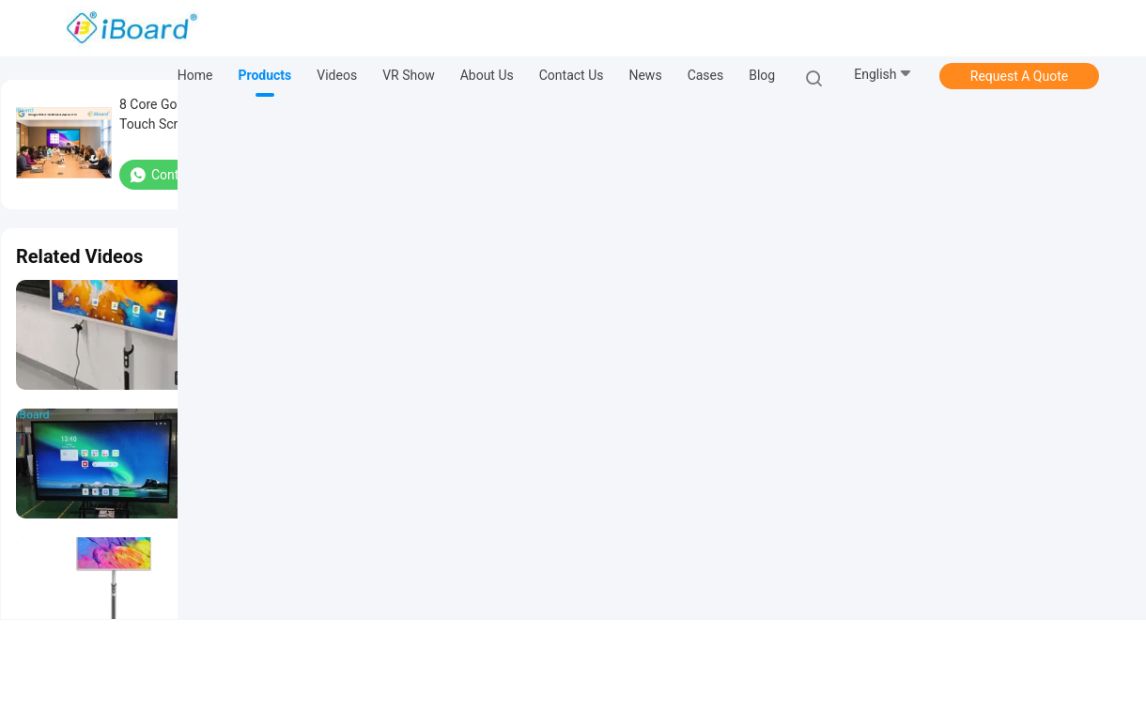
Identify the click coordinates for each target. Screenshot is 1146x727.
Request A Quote (1019, 76)
